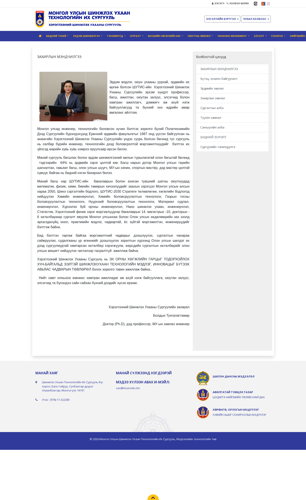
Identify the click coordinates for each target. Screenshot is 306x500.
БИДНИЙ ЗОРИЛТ (213, 137)
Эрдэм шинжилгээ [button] (87, 35)
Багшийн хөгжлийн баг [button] (164, 35)
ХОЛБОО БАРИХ (238, 3)
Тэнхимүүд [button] (115, 35)
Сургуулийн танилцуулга (217, 147)
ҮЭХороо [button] (277, 35)
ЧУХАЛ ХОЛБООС (256, 19)
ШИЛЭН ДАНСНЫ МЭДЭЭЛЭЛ (233, 376)
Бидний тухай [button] (56, 35)
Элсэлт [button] (259, 35)
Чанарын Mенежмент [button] (232, 35)
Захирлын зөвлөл (212, 98)
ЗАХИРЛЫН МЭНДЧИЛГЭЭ (219, 69)
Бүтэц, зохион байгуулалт (219, 79)
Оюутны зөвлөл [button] (199, 35)
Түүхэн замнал (210, 118)
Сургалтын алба (212, 108)
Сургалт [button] (135, 35)
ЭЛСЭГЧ (218, 3)
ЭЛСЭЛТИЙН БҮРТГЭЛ (222, 19)
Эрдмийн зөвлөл (212, 88)
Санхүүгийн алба (212, 127)
